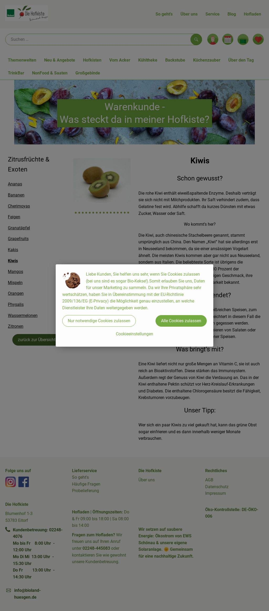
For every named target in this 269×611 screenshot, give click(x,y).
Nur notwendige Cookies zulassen (99, 320)
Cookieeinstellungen (134, 333)
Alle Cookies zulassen (181, 320)
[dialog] (134, 305)
